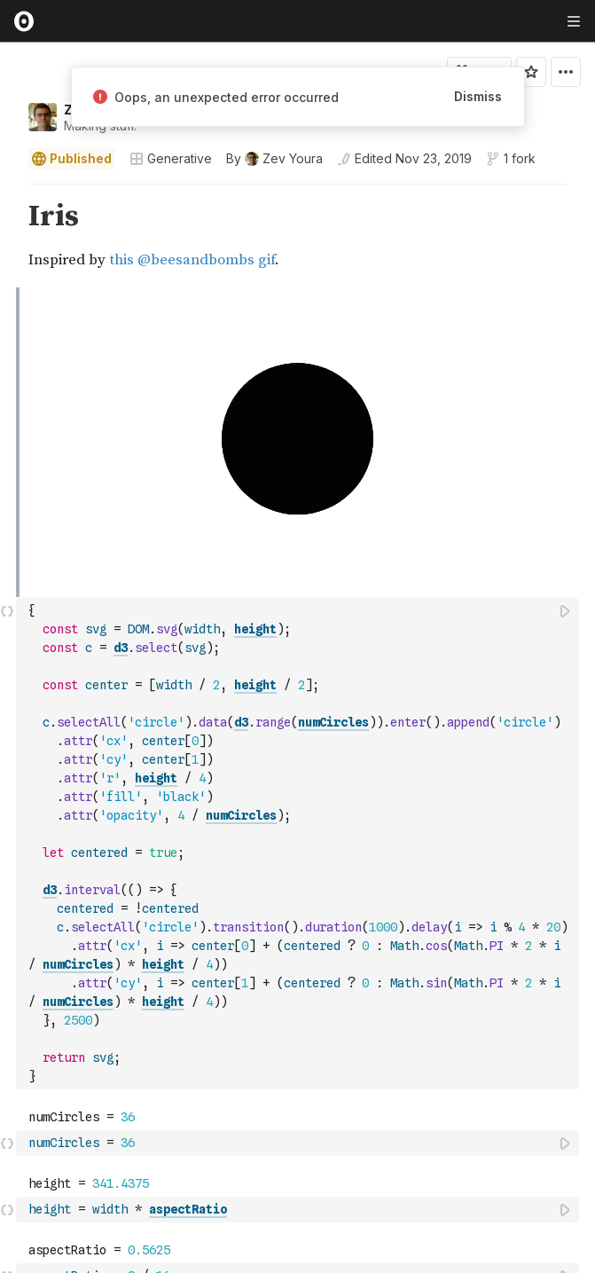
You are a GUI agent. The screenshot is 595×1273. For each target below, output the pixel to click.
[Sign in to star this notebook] (531, 72)
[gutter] (8, 236)
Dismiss (478, 96)
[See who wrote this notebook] (274, 159)
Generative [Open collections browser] (170, 158)
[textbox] (299, 533)
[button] (7, 192)
